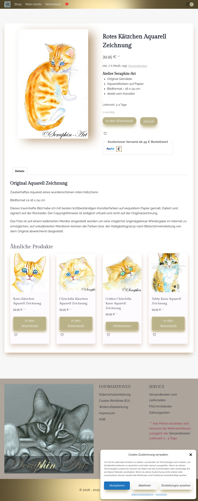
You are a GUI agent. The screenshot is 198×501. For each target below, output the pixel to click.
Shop (18, 4)
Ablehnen (144, 485)
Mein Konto (33, 4)
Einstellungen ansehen (176, 485)
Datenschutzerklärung (143, 494)
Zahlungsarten (159, 412)
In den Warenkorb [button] (29, 323)
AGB (102, 419)
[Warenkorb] (190, 4)
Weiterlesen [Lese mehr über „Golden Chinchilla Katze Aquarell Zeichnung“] (122, 326)
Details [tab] (19, 171)
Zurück (149, 121)
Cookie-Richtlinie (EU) (114, 400)
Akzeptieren (117, 485)
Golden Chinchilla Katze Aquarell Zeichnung (119, 303)
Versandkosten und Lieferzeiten (163, 397)
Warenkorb (53, 4)
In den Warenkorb (119, 121)
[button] (191, 454)
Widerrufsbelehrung (113, 407)
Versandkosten (137, 66)
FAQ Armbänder (160, 406)
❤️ (67, 4)
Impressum (161, 494)
